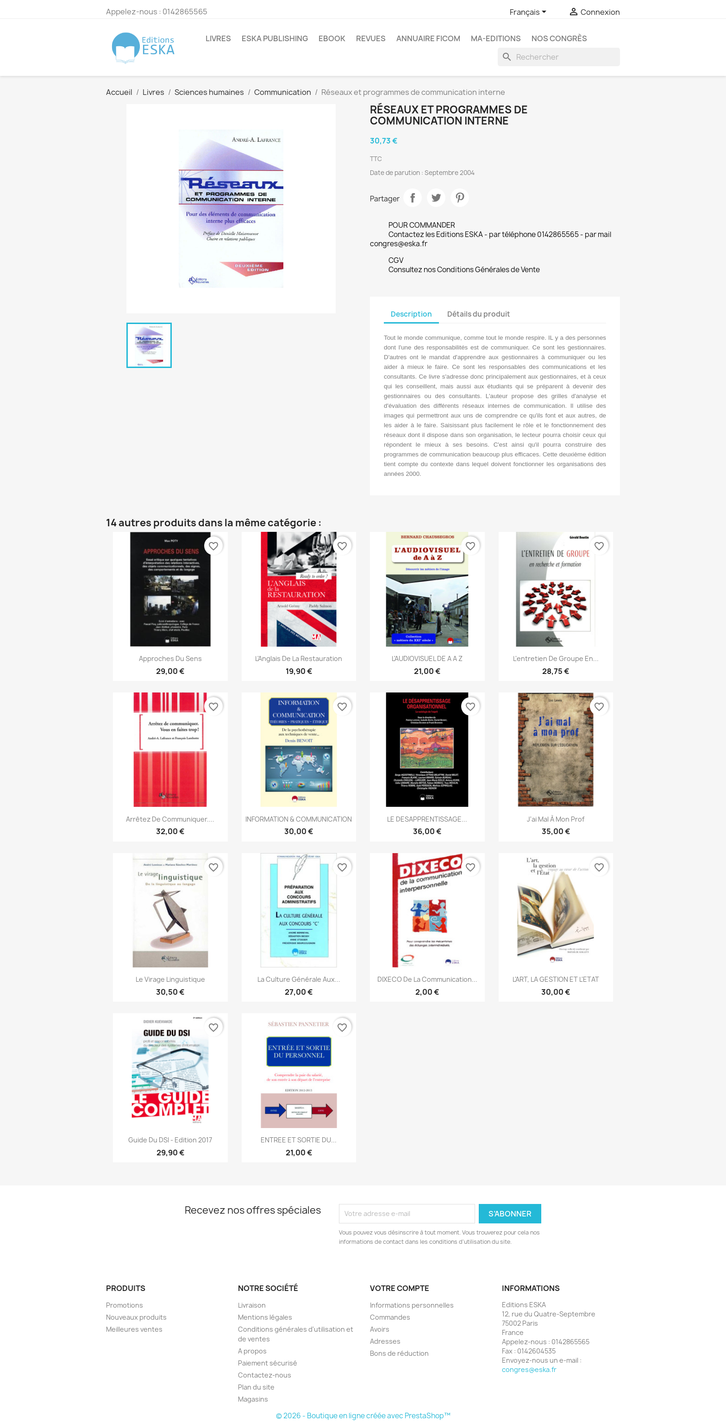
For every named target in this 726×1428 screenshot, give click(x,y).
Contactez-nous (264, 1375)
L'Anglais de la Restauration (298, 658)
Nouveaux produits (136, 1317)
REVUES (371, 38)
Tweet (436, 197)
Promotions (124, 1305)
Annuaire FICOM (428, 38)
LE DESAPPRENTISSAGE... (427, 819)
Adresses (385, 1341)
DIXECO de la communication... (427, 979)
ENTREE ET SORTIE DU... (299, 1139)
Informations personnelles (412, 1305)
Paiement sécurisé (267, 1363)
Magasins (253, 1399)
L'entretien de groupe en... (556, 658)
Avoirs (379, 1329)
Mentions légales (265, 1317)
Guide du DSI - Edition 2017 (170, 1139)
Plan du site (256, 1387)
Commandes (390, 1317)
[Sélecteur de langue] (530, 12)
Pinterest (460, 197)
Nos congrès (559, 38)
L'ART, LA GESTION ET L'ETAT (556, 979)
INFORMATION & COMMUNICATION (298, 819)
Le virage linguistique (170, 979)
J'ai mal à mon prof (555, 819)
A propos (252, 1351)
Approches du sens (170, 658)
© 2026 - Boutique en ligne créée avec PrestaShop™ (363, 1416)
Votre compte (399, 1288)
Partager (412, 197)
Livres (218, 38)
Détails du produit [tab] (478, 314)
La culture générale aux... (298, 979)
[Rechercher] (559, 57)
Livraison (252, 1305)
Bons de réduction (399, 1353)
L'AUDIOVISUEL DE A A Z (427, 658)
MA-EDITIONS (496, 38)
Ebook (332, 38)
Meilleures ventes (134, 1329)
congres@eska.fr (529, 1369)
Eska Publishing (275, 38)
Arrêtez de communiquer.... (170, 819)
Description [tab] (411, 314)
